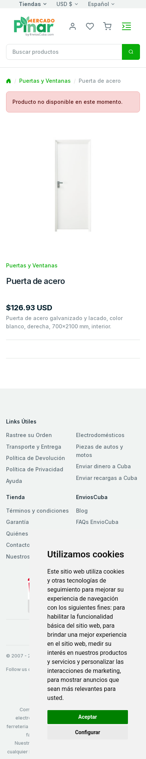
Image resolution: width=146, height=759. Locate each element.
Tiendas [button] (30, 4)
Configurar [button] (87, 732)
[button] (107, 26)
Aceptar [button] (87, 717)
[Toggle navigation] (126, 26)
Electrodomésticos (100, 435)
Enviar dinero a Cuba (103, 466)
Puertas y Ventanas (45, 80)
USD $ (64, 4)
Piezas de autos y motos (99, 450)
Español (98, 4)
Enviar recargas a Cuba (106, 478)
